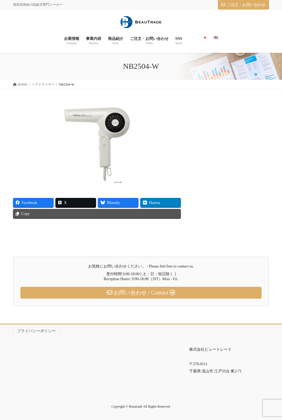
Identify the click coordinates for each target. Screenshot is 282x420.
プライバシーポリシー (36, 331)
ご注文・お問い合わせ (243, 5)
